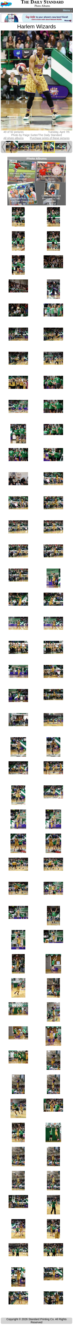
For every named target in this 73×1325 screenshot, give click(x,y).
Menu (67, 10)
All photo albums (14, 138)
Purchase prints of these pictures (49, 138)
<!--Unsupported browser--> (36, 181)
